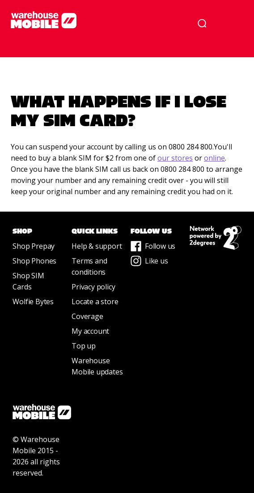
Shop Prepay (34, 246)
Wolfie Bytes (33, 301)
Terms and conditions (89, 266)
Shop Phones (34, 261)
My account (90, 331)
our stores (175, 158)
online (214, 158)
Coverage (87, 316)
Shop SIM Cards (28, 281)
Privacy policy (93, 287)
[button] (230, 23)
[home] (95, 20)
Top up (84, 346)
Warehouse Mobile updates (97, 366)
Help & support (97, 246)
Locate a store (95, 301)
